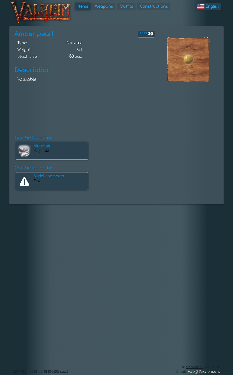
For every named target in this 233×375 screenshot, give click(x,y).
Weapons (104, 6)
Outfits (126, 6)
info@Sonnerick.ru (204, 371)
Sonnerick (194, 367)
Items (83, 6)
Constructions (154, 6)
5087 (146, 33)
